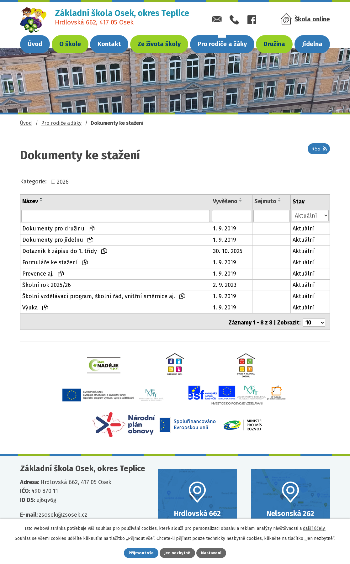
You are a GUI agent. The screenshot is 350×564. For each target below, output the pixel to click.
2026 (63, 181)
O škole (70, 44)
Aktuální (304, 228)
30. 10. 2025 (227, 251)
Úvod (35, 44)
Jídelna (312, 44)
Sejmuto (265, 201)
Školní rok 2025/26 (46, 285)
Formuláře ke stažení (55, 262)
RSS (317, 151)
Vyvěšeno (225, 201)
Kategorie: (33, 181)
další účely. (314, 527)
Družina (274, 44)
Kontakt (109, 44)
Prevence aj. (43, 273)
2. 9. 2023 (224, 285)
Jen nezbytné (177, 552)
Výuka (35, 307)
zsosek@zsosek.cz (63, 514)
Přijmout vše (137, 552)
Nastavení (215, 552)
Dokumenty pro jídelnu (57, 239)
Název (30, 201)
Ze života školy (159, 44)
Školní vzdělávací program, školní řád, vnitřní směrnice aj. (103, 296)
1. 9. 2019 (224, 228)
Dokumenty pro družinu (58, 228)
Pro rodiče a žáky (222, 44)
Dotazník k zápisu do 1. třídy (64, 251)
